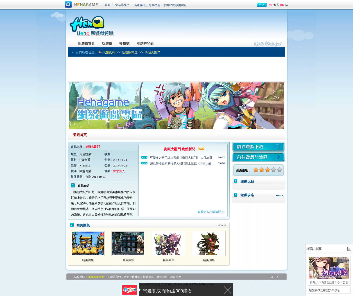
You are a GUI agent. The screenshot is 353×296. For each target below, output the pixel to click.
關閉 (228, 289)
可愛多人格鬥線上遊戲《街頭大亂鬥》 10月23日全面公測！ (181, 158)
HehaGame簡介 (97, 276)
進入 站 (280, 5)
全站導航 (121, 5)
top (273, 277)
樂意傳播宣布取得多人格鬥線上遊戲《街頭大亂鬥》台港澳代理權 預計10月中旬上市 (180, 164)
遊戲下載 (258, 147)
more (220, 225)
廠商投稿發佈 (132, 276)
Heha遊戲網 (106, 52)
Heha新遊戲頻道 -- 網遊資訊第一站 (91, 24)
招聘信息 (148, 276)
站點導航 (79, 276)
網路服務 (175, 276)
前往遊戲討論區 (258, 157)
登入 (262, 5)
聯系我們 (115, 276)
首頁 (108, 5)
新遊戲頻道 (130, 52)
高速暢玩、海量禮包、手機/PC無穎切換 (160, 5)
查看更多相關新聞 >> (211, 212)
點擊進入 (119, 171)
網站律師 (162, 276)
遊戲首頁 (80, 135)
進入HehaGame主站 (81, 4)
